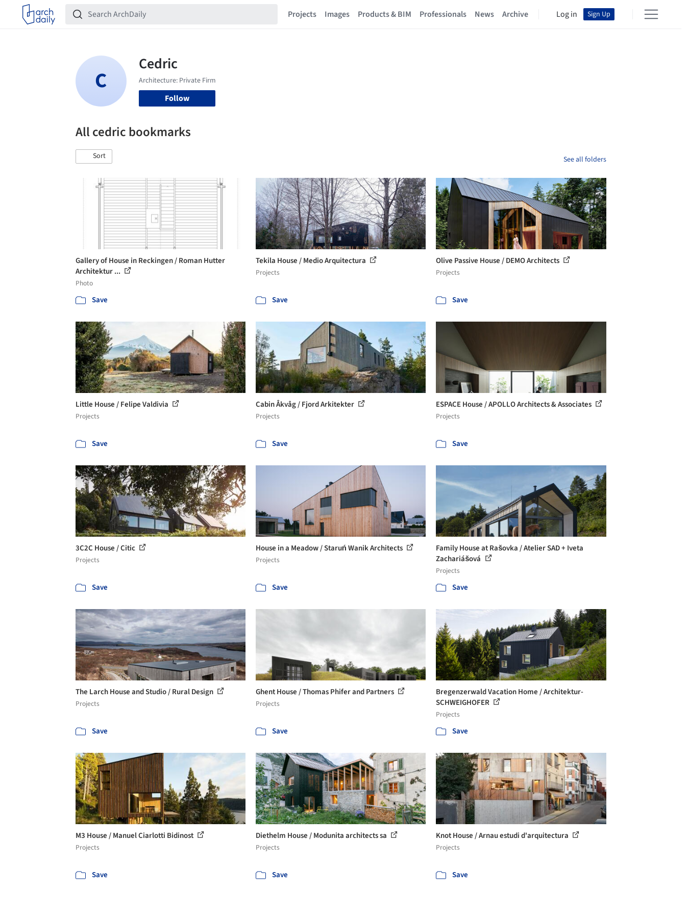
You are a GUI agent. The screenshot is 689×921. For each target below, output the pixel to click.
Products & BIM (384, 14)
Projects (302, 14)
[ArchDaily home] (38, 14)
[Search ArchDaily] (180, 14)
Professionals (443, 14)
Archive (515, 14)
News (484, 14)
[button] (94, 156)
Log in (566, 14)
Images (337, 14)
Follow (177, 98)
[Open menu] (651, 14)
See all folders (584, 159)
